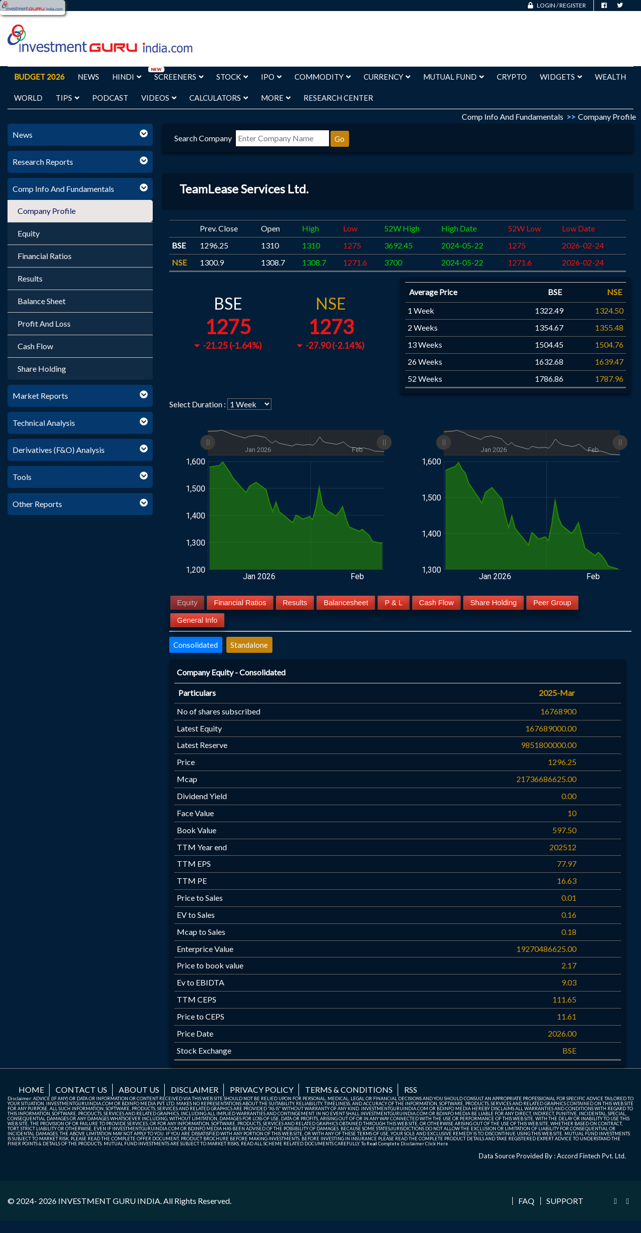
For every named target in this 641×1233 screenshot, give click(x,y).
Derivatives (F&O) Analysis (59, 449)
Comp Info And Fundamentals (63, 188)
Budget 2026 (39, 76)
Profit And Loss (44, 323)
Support (564, 1201)
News (88, 76)
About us (139, 1089)
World (28, 97)
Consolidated (195, 644)
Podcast (110, 97)
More (275, 97)
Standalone (249, 644)
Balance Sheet (42, 301)
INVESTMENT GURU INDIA (109, 1200)
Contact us (81, 1089)
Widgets (561, 76)
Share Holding (42, 368)
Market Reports (40, 395)
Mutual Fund (453, 76)
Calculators (218, 97)
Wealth (610, 76)
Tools (22, 476)
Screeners (178, 76)
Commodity (322, 76)
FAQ (526, 1201)
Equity (29, 233)
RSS (410, 1089)
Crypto (512, 76)
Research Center (338, 97)
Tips (67, 97)
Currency (387, 76)
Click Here (436, 1143)
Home (31, 1089)
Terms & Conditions (349, 1089)
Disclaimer (194, 1089)
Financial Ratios (45, 256)
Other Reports (37, 504)
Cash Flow (35, 346)
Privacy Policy (261, 1089)
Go (340, 138)
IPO (271, 76)
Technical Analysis (44, 422)
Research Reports (43, 161)
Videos (158, 97)
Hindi (126, 76)
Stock (232, 76)
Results (30, 278)
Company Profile (47, 210)
